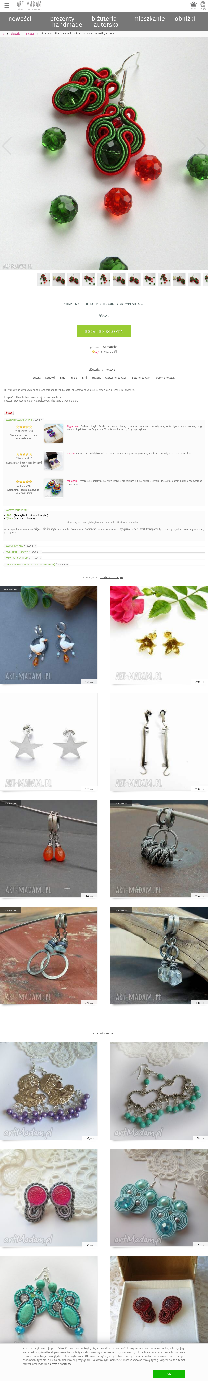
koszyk (194, 8)
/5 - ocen (102, 352)
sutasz (37, 377)
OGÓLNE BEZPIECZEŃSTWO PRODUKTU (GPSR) (37, 564)
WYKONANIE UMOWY (23, 552)
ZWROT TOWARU (21, 545)
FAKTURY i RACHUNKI (24, 558)
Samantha (110, 347)
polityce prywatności (60, 1363)
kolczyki (111, 369)
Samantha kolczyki (104, 1033)
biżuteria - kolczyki (111, 577)
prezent (96, 377)
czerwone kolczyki (116, 377)
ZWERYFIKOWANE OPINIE (24, 419)
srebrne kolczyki (166, 377)
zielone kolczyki (141, 377)
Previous (6, 146)
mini (84, 377)
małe (62, 377)
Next (201, 146)
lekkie (73, 377)
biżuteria (94, 369)
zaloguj (202, 8)
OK (169, 1373)
